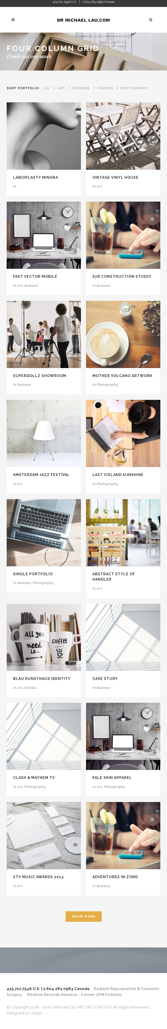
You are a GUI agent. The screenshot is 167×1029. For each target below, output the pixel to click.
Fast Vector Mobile (35, 276)
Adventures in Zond (115, 877)
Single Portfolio (33, 574)
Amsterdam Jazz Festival (41, 475)
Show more (84, 916)
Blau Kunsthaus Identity (42, 679)
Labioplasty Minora (35, 177)
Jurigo (36, 1013)
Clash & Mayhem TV (34, 778)
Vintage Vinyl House (115, 177)
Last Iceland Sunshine (118, 475)
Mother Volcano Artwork (122, 376)
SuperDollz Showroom (39, 376)
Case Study (105, 679)
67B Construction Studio (121, 276)
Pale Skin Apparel (112, 778)
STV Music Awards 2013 (38, 877)
